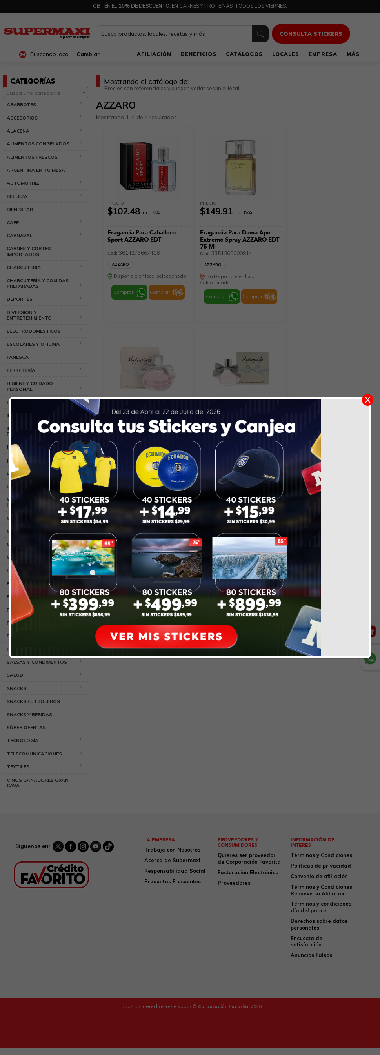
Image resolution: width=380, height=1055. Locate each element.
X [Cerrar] (367, 400)
